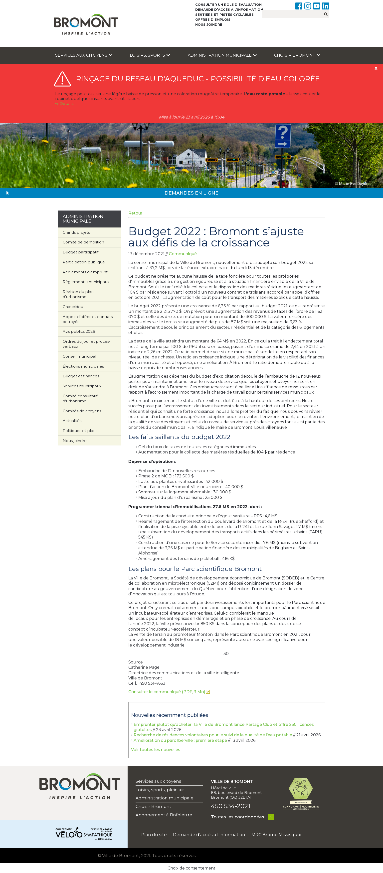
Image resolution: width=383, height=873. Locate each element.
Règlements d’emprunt (85, 272)
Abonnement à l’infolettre (164, 814)
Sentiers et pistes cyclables (224, 14)
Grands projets (76, 232)
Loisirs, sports (150, 55)
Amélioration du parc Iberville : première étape (180, 740)
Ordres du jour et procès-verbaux (87, 344)
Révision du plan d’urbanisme (78, 294)
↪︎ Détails (64, 103)
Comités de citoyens (82, 411)
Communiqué (183, 253)
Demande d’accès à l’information (229, 9)
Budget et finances (81, 376)
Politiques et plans (80, 430)
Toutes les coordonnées (237, 816)
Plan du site (154, 834)
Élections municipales (83, 366)
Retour (135, 213)
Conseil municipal (79, 356)
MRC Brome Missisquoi (276, 834)
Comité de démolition (83, 242)
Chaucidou (73, 306)
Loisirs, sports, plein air (160, 789)
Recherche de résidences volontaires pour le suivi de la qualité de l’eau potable (213, 735)
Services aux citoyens (83, 55)
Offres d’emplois (212, 19)
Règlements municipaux (86, 281)
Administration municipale (222, 55)
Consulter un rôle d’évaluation (228, 4)
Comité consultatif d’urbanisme (80, 398)
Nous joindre (208, 24)
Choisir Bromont (297, 55)
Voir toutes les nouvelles (155, 749)
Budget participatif (80, 252)
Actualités (72, 420)
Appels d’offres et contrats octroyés (88, 319)
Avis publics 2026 (79, 331)
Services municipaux (82, 386)
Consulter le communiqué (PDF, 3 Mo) (166, 691)
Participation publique (84, 262)
